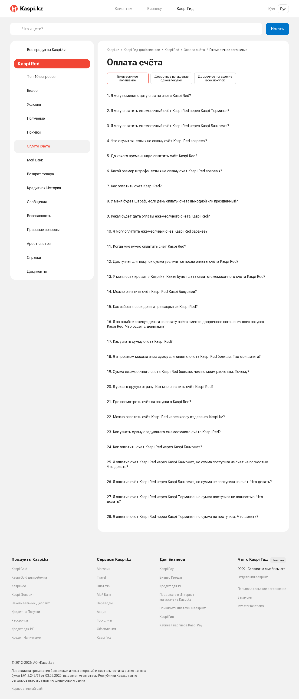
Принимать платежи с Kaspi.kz (183, 608)
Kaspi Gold (19, 569)
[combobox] (140, 29)
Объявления (106, 629)
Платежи (103, 586)
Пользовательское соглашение (262, 589)
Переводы (105, 603)
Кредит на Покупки (26, 612)
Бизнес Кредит (171, 577)
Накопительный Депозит (31, 603)
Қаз (271, 8)
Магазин (103, 569)
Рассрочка (20, 620)
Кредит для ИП (23, 629)
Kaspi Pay (167, 569)
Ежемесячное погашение (127, 78)
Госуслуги (104, 620)
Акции (101, 612)
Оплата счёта (194, 50)
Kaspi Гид (104, 637)
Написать (278, 560)
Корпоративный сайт (28, 688)
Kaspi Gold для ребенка (29, 577)
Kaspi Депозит (23, 594)
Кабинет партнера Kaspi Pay (181, 625)
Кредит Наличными (26, 637)
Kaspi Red (172, 50)
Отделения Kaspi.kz (253, 577)
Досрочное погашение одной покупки (171, 78)
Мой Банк (104, 594)
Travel (101, 577)
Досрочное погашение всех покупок (215, 78)
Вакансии (245, 597)
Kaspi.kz (113, 50)
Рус (283, 8)
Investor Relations (251, 606)
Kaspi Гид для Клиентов (142, 50)
